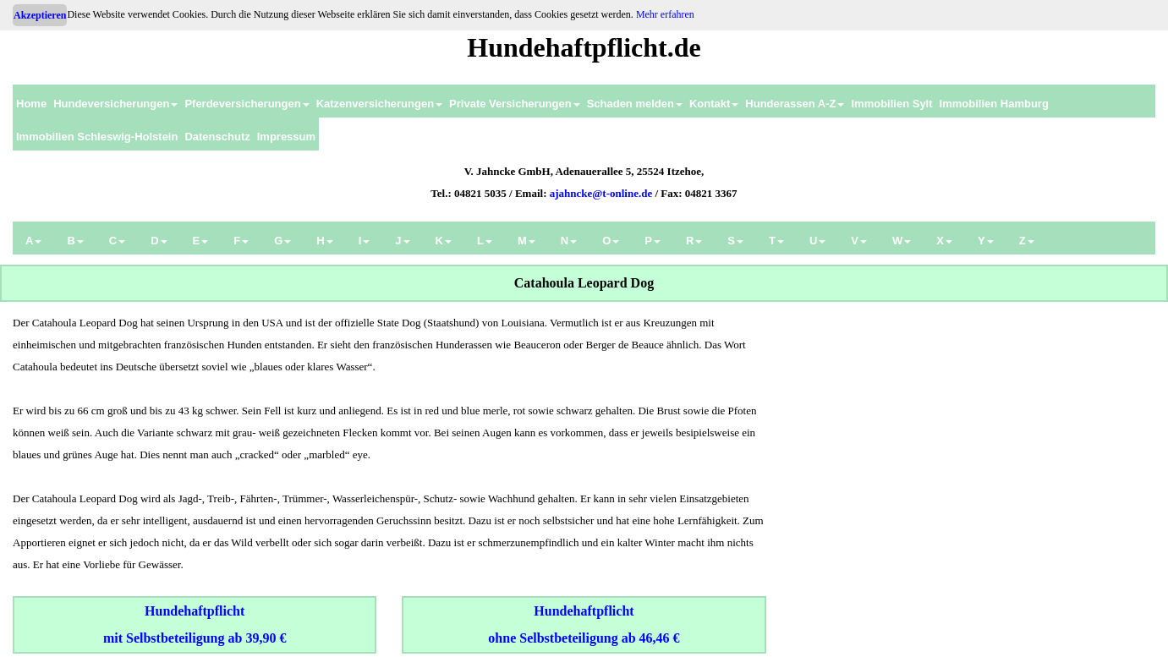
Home (31, 103)
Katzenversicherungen (379, 103)
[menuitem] (31, 101)
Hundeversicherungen (115, 103)
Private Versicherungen (514, 103)
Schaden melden (635, 103)
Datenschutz (217, 136)
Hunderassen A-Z (794, 103)
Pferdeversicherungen (246, 103)
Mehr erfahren (665, 14)
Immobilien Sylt (891, 103)
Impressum (286, 136)
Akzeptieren (40, 15)
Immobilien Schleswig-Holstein (97, 136)
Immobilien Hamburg (994, 103)
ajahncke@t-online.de (601, 193)
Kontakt (713, 103)
